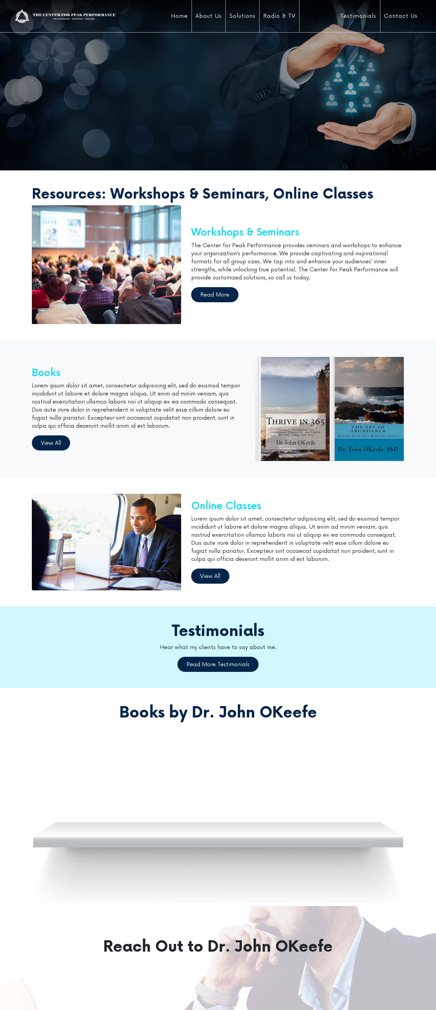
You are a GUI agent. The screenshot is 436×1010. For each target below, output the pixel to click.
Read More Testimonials (218, 664)
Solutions (243, 16)
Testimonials (358, 16)
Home (179, 16)
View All (51, 443)
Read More (214, 294)
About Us (209, 16)
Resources (317, 16)
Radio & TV (279, 16)
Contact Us (401, 16)
